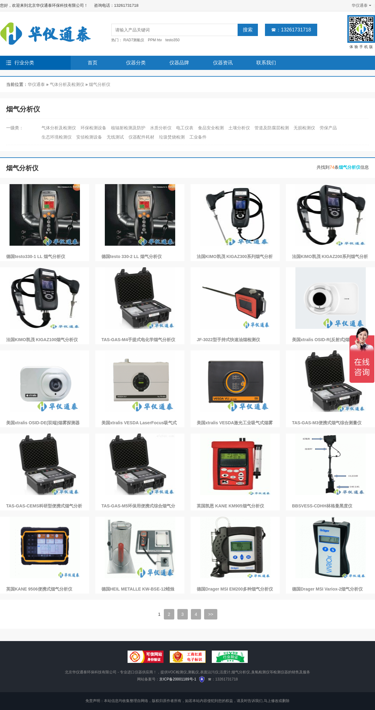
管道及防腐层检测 (272, 127)
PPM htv (155, 40)
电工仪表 (184, 127)
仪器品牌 (179, 62)
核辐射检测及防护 (128, 127)
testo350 (172, 40)
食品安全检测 (211, 127)
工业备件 (198, 137)
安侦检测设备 (89, 137)
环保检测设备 (93, 127)
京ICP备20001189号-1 (177, 679)
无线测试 (115, 137)
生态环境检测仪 (56, 137)
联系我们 (266, 62)
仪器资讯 (223, 62)
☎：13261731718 (291, 29)
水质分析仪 (161, 127)
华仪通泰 (361, 5)
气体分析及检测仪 (67, 84)
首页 (92, 62)
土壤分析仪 (239, 127)
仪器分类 (136, 62)
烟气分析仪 (99, 84)
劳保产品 (328, 127)
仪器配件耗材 (141, 137)
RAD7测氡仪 (133, 40)
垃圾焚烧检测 (172, 137)
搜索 (248, 29)
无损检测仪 (304, 127)
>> (210, 614)
